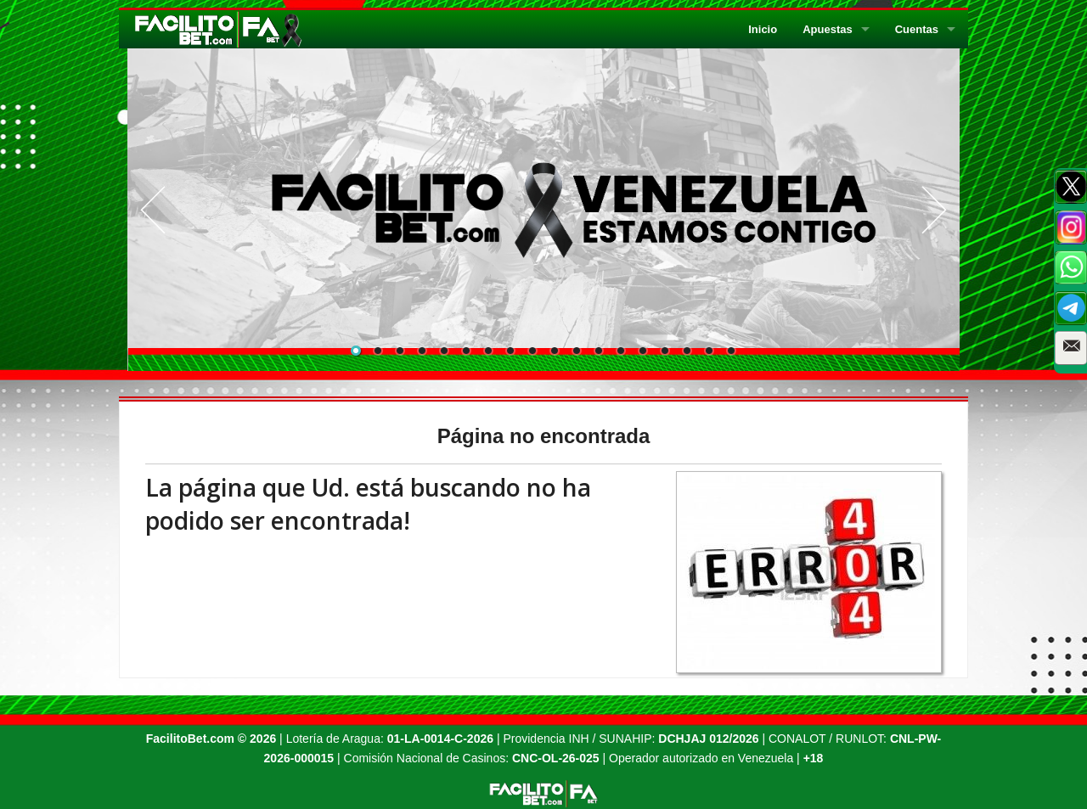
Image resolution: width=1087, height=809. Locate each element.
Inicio (762, 29)
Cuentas (916, 29)
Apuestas (828, 29)
